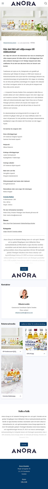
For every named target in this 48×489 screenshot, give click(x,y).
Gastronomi (16, 223)
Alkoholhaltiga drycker (28, 223)
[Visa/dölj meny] (3, 3)
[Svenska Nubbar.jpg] (12, 374)
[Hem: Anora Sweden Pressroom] (23, 3)
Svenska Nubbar (8, 197)
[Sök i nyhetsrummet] (45, 3)
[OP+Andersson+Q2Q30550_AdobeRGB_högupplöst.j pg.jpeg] (12, 338)
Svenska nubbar (17, 231)
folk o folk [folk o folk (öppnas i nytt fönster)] (24, 482)
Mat (11, 223)
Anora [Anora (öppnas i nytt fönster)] (24, 479)
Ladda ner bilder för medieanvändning (33, 324)
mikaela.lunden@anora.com (24, 313)
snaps (5, 231)
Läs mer (24, 269)
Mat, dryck (6, 223)
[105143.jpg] (36, 339)
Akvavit (9, 231)
